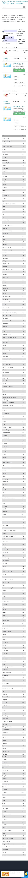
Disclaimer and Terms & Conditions (14, 873)
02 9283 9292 (12, 1)
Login (7, 3)
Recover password (19, 3)
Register (12, 3)
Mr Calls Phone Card (18, 63)
